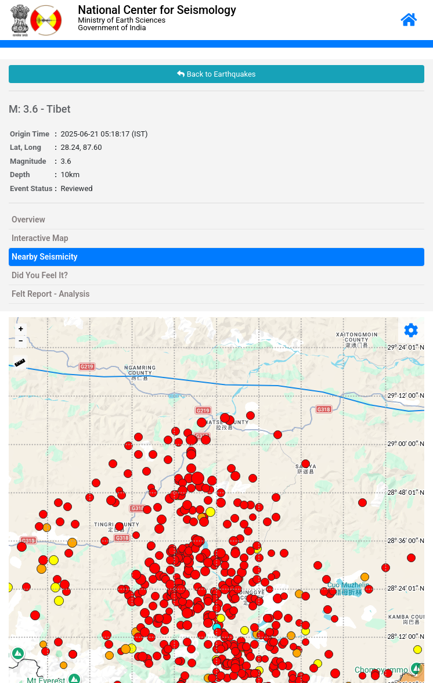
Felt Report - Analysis (50, 294)
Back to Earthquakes (216, 74)
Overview (28, 219)
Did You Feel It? (40, 275)
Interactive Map (40, 238)
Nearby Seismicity (45, 256)
